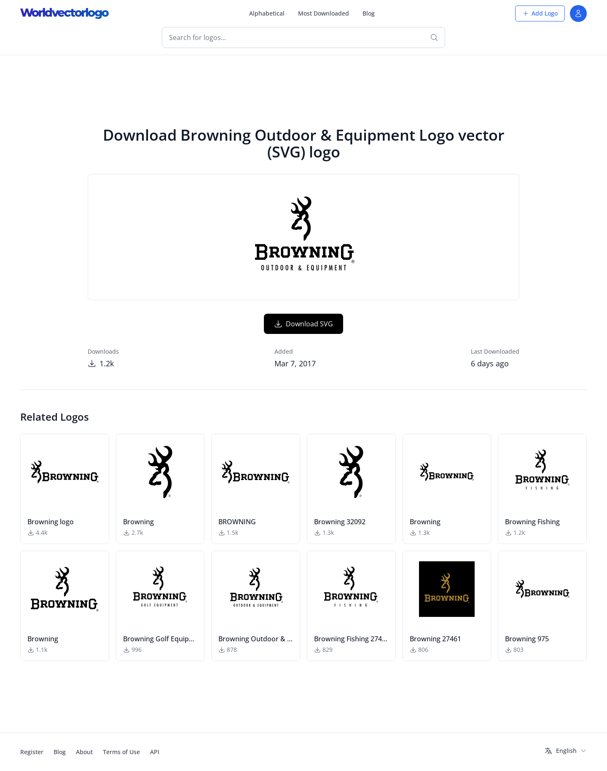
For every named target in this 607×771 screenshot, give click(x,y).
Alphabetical (267, 13)
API (154, 752)
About (84, 752)
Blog (369, 13)
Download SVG (303, 323)
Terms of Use (121, 752)
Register (31, 752)
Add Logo (540, 13)
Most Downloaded (323, 13)
